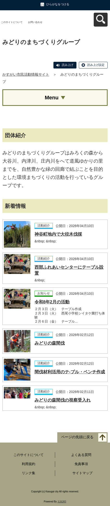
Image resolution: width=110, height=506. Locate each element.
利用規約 (28, 464)
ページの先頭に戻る (77, 437)
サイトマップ (82, 473)
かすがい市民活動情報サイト (25, 74)
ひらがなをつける (57, 4)
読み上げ (67, 65)
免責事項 (81, 464)
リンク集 (28, 473)
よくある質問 (81, 455)
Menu (51, 98)
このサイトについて (12, 22)
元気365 (62, 501)
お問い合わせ (35, 22)
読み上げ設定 (95, 65)
